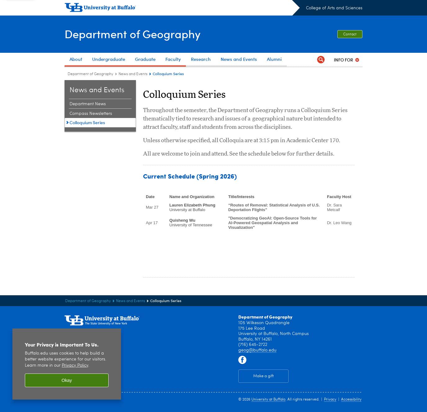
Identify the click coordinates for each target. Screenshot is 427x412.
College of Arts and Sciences (334, 8)
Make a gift (263, 376)
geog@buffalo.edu (257, 350)
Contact (350, 34)
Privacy (330, 399)
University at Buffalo (268, 399)
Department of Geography (132, 33)
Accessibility (351, 399)
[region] (66, 364)
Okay (66, 380)
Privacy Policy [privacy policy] (75, 365)
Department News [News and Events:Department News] (88, 104)
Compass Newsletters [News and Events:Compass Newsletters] (91, 113)
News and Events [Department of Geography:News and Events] (133, 74)
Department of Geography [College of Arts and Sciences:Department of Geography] (90, 74)
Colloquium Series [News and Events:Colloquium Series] (87, 122)
